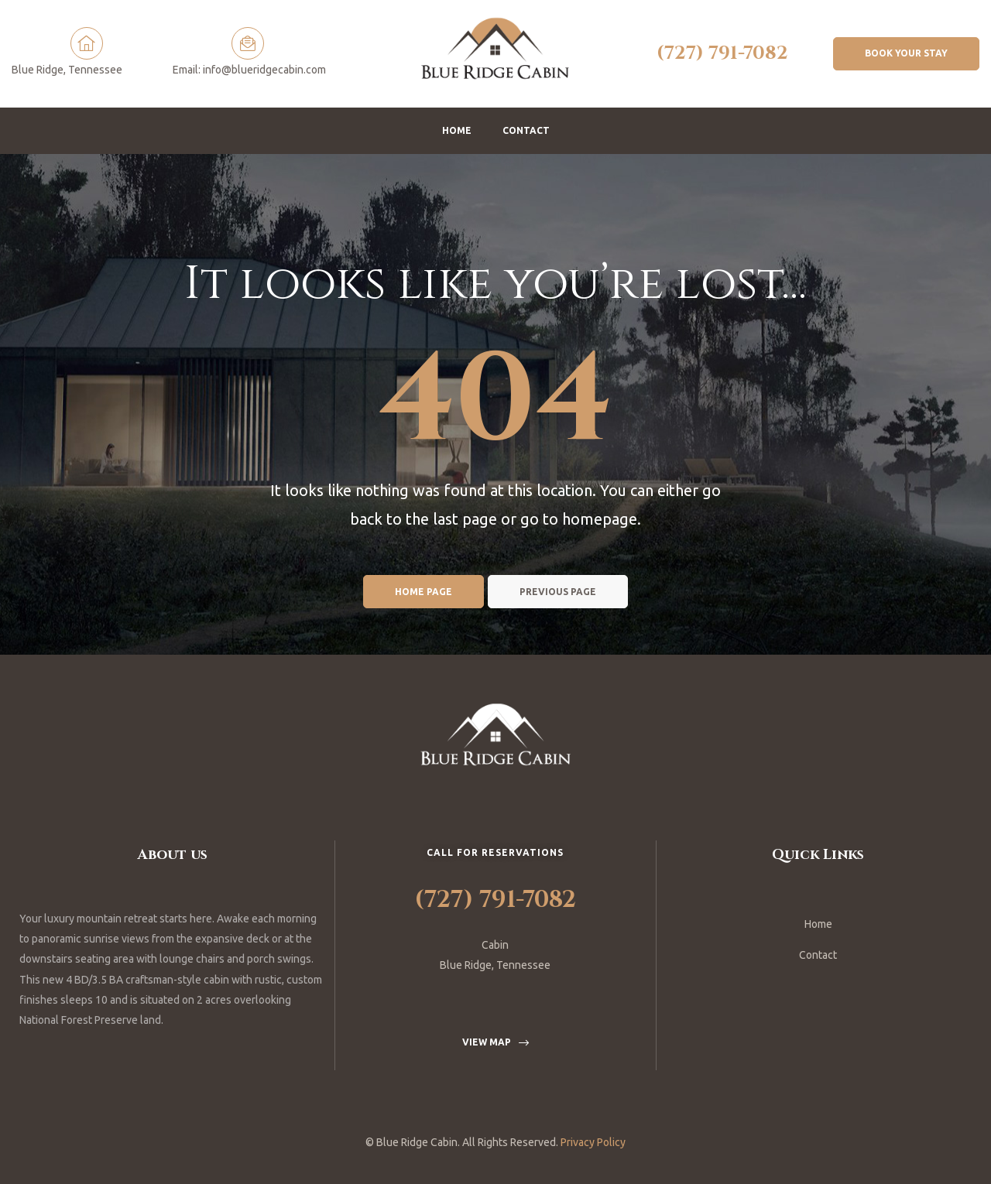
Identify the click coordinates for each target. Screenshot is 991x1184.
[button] (906, 53)
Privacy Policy (593, 1142)
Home (456, 130)
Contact (526, 130)
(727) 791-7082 (722, 53)
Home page (423, 592)
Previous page (558, 592)
